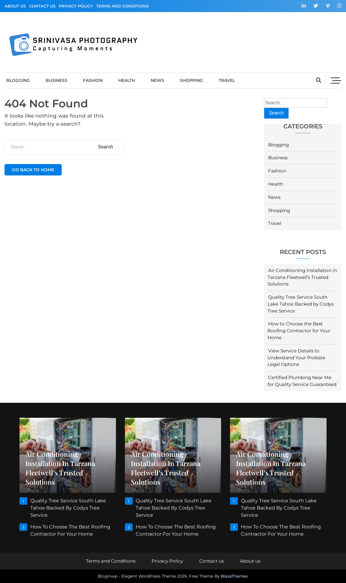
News (157, 80)
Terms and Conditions (122, 6)
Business (56, 80)
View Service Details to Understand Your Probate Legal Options (296, 357)
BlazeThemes (234, 576)
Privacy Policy (76, 6)
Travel (227, 80)
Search (276, 113)
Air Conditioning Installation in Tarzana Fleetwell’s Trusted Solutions (302, 277)
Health (126, 80)
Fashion (93, 80)
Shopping (191, 80)
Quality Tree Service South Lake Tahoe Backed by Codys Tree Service (300, 304)
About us (15, 6)
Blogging (18, 80)
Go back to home (33, 169)
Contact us (42, 6)
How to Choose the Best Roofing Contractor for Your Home (299, 330)
